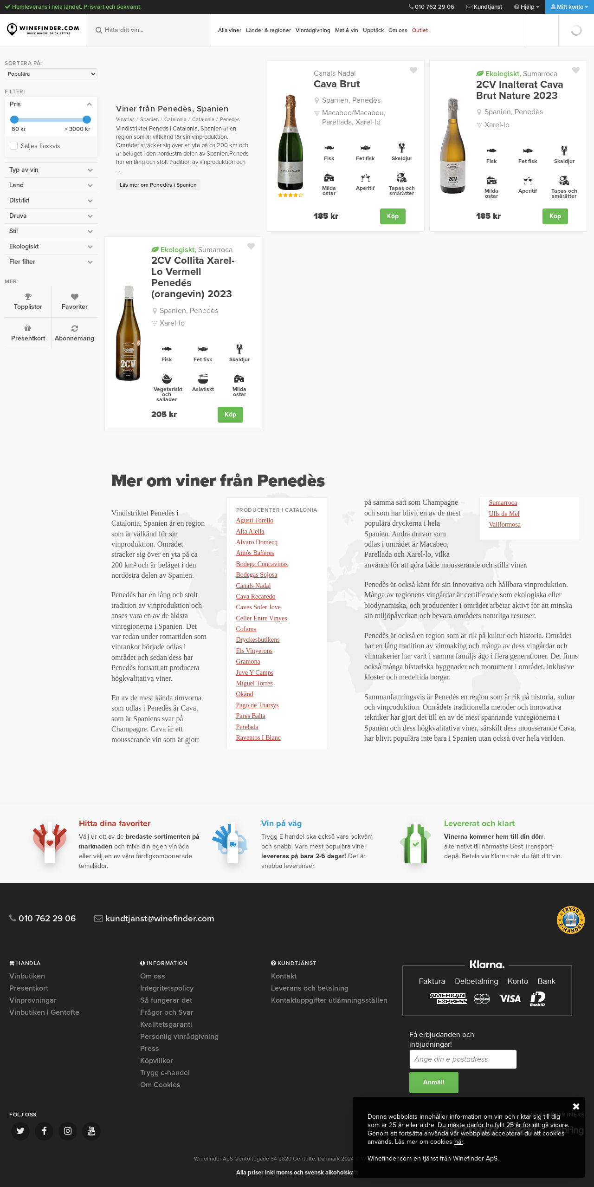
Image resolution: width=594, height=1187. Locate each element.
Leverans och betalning (310, 988)
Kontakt (284, 976)
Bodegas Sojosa (257, 574)
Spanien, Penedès (351, 100)
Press (149, 1048)
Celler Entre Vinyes (261, 618)
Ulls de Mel (504, 513)
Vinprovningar (33, 1000)
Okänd (244, 694)
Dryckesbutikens (258, 639)
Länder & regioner (268, 30)
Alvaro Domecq (257, 542)
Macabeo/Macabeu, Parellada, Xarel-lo (354, 117)
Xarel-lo (497, 125)
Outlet (420, 30)
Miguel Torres (254, 683)
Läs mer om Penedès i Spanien (158, 185)
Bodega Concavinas (262, 564)
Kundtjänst (484, 7)
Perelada (247, 727)
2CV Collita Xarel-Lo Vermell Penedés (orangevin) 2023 (193, 277)
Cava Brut (337, 84)
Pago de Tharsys (257, 705)
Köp (393, 216)
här (458, 1142)
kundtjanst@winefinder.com (154, 919)
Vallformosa (505, 524)
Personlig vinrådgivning (179, 1036)
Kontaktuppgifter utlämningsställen (329, 1000)
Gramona (248, 661)
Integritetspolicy (167, 988)
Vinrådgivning (313, 30)
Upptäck (373, 30)
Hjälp (526, 7)
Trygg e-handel (165, 1072)
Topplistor (28, 302)
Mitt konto (569, 7)
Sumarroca (516, 74)
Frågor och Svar (167, 1012)
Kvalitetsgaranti (166, 1024)
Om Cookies (160, 1084)
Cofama (246, 629)
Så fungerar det (166, 1000)
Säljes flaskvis (42, 146)
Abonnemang (74, 333)
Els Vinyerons (254, 650)
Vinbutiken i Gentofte (44, 1012)
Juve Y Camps (255, 672)
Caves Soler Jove (258, 607)
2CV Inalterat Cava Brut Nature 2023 (519, 90)
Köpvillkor (156, 1060)
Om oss (397, 30)
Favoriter (74, 302)
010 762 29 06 (431, 7)
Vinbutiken (27, 976)
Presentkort (28, 333)
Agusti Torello (255, 520)
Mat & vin (346, 30)
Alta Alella (250, 531)
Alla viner (229, 30)
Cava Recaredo (256, 596)
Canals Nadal (335, 73)
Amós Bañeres (255, 552)
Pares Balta (250, 715)
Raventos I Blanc (258, 737)
